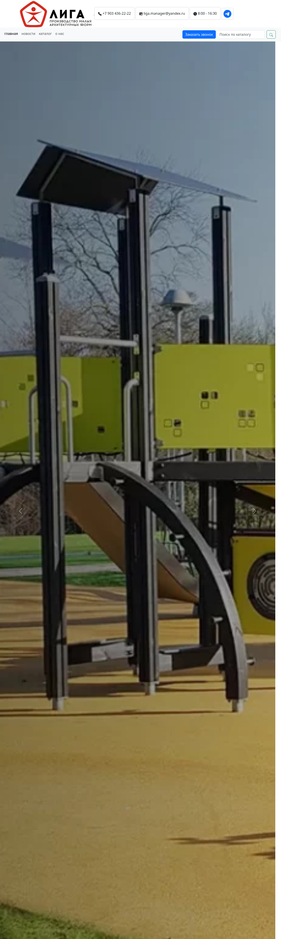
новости (28, 33)
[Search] (241, 34)
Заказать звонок (199, 34)
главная (11, 33)
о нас (59, 33)
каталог (45, 33)
